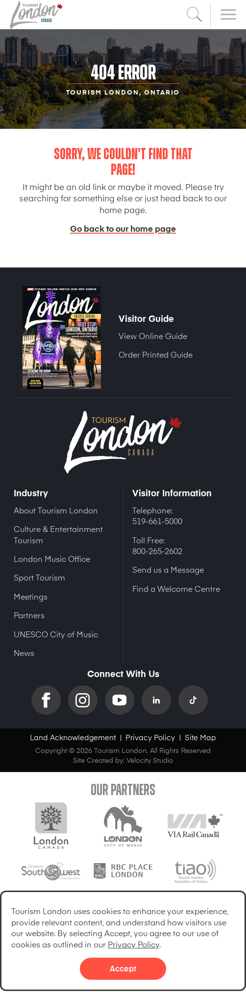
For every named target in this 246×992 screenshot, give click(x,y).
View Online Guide (153, 335)
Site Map (200, 737)
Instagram (86, 700)
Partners (29, 614)
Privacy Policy (133, 944)
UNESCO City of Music (56, 634)
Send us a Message (168, 569)
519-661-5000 (157, 520)
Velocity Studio (149, 760)
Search (194, 14)
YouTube (123, 700)
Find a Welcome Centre (176, 588)
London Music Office (52, 558)
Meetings (31, 596)
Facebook (49, 700)
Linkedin (160, 700)
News (24, 652)
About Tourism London (56, 510)
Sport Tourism (39, 577)
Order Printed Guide (156, 354)
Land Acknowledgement (73, 737)
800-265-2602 (157, 550)
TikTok (196, 700)
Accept (123, 968)
